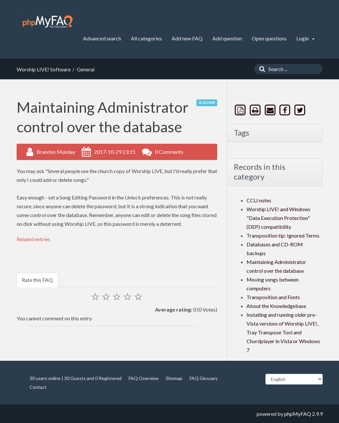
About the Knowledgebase (276, 306)
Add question (227, 38)
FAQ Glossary (204, 378)
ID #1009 (207, 102)
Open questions (269, 38)
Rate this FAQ (37, 280)
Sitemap (174, 378)
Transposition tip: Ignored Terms (283, 235)
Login (305, 38)
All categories (146, 38)
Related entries (33, 239)
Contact (38, 387)
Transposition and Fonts (273, 297)
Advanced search (102, 38)
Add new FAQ (187, 38)
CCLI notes (259, 200)
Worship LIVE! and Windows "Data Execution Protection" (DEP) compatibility (278, 218)
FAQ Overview (144, 378)
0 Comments (169, 152)
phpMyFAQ (297, 414)
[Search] (260, 69)
